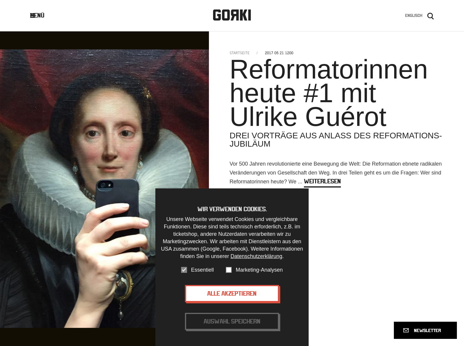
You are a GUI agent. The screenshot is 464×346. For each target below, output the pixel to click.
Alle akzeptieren (232, 295)
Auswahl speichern (232, 323)
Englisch (413, 15)
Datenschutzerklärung (256, 258)
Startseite (239, 53)
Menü (42, 15)
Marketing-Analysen (259, 272)
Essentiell (202, 272)
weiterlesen (322, 181)
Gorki (232, 15)
